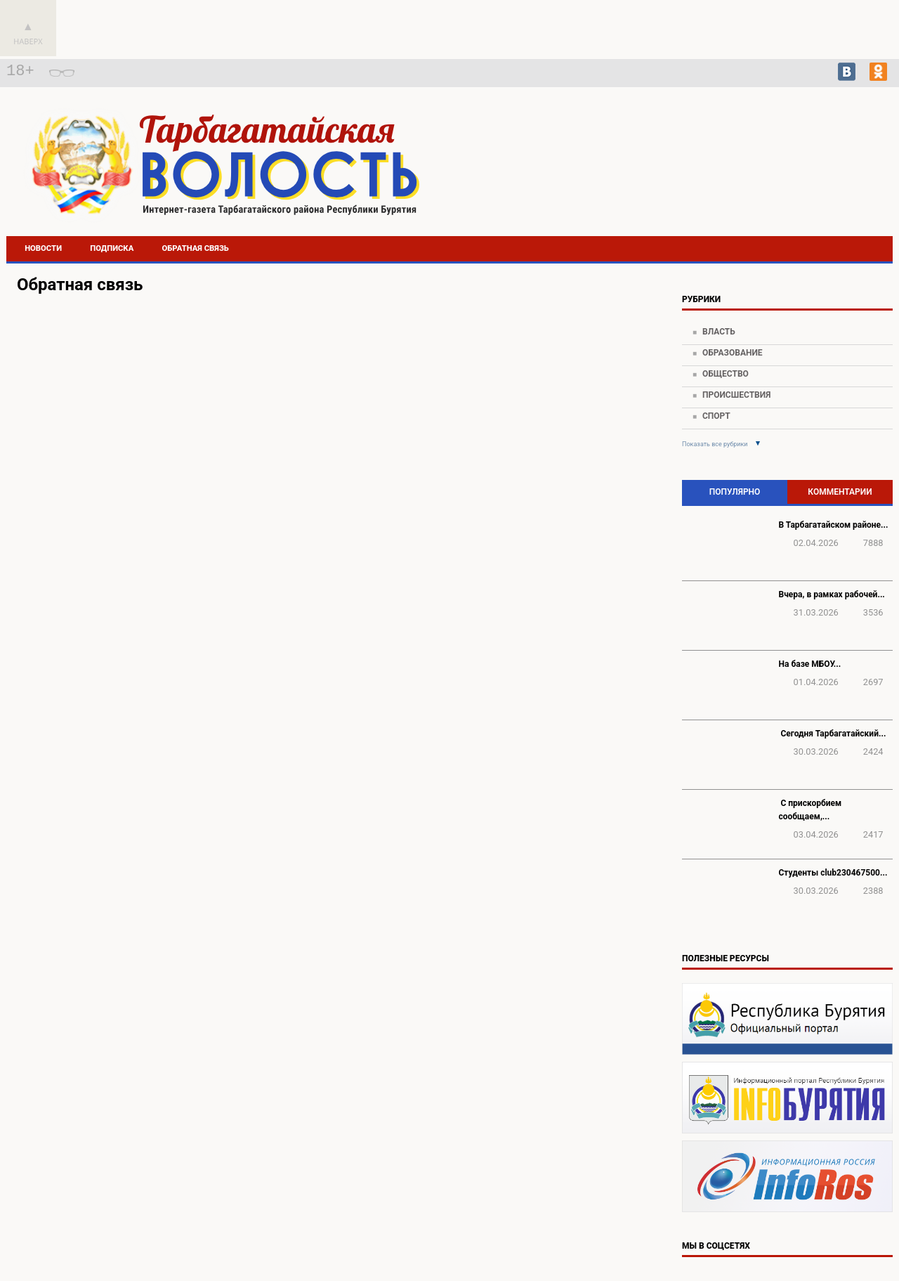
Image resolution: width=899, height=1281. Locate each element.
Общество (725, 374)
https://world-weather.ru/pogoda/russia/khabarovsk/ (783, 190)
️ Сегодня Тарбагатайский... (832, 734)
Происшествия (736, 395)
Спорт (716, 416)
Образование (732, 353)
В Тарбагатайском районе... (833, 525)
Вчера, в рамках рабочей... (832, 594)
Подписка (111, 248)
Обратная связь (195, 248)
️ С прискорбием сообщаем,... (810, 809)
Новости (43, 248)
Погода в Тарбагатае (783, 178)
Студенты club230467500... (833, 873)
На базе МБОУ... (810, 664)
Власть (718, 332)
